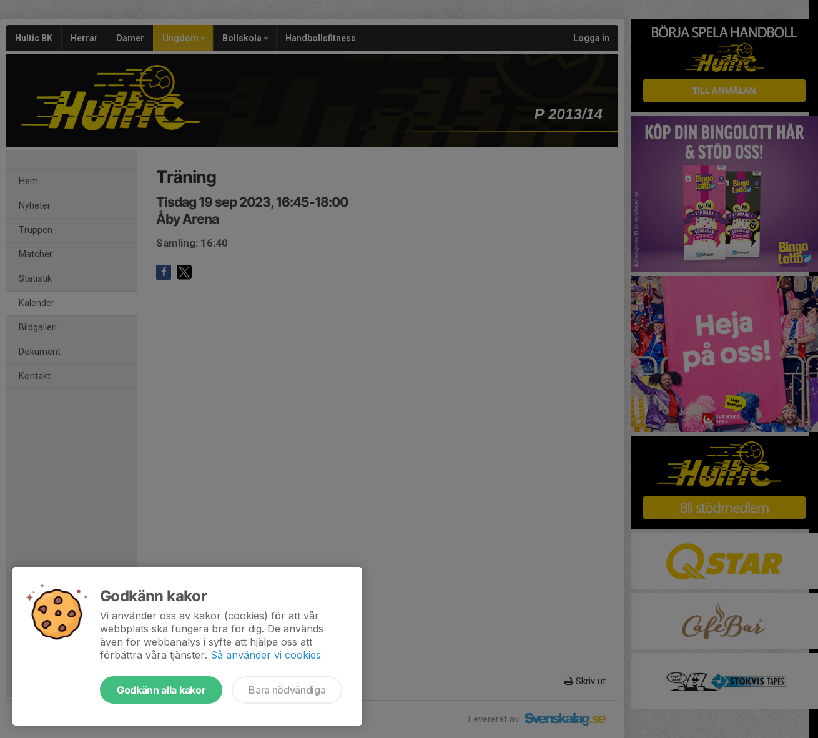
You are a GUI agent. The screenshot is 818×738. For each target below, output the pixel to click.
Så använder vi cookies (265, 655)
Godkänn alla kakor (161, 690)
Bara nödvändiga (287, 690)
